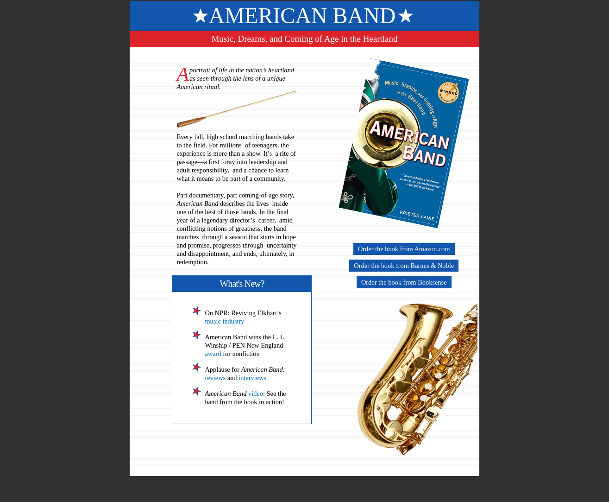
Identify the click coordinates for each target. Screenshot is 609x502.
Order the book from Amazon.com (404, 249)
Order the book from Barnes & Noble (404, 265)
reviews (215, 377)
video (255, 393)
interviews (252, 377)
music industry (224, 321)
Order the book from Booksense (404, 282)
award (213, 353)
